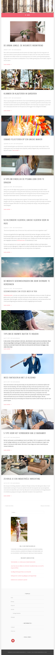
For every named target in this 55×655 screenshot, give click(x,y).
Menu (28, 15)
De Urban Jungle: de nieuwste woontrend (23, 45)
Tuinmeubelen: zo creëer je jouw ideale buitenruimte (23, 562)
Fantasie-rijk (27, 6)
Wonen (12, 609)
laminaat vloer (21, 240)
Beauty (12, 601)
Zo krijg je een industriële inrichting (22, 478)
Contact (13, 627)
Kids (12, 597)
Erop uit (12, 605)
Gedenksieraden (8, 295)
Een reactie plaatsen (16, 49)
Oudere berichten (8, 505)
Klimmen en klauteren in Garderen (20, 93)
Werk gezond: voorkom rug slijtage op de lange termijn (23, 576)
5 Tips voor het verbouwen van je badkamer (25, 433)
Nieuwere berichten (46, 505)
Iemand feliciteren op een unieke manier (23, 139)
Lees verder (8, 64)
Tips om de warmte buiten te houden (21, 333)
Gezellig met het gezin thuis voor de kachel (21, 572)
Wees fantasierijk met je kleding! (20, 377)
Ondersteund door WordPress (17, 652)
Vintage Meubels (17, 613)
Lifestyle (13, 617)
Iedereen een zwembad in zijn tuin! (19, 579)
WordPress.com (42, 652)
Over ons (13, 631)
